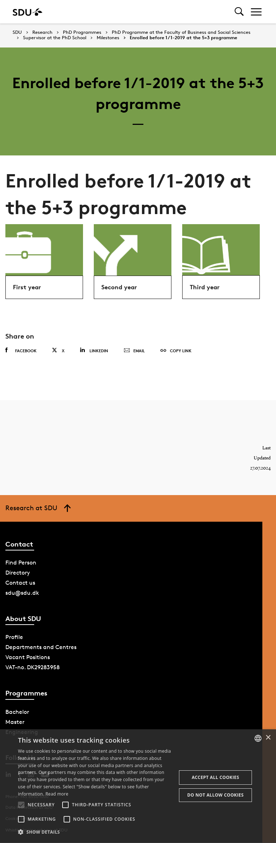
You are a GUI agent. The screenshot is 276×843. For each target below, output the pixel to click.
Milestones (108, 37)
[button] (21, 805)
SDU (17, 32)
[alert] (138, 786)
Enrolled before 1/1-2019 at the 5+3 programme (183, 37)
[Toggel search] (239, 11)
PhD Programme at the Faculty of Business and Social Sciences (181, 32)
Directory (17, 573)
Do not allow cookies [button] (215, 795)
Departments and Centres (41, 647)
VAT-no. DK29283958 (32, 667)
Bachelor (17, 711)
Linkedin (94, 350)
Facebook (21, 350)
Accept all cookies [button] (215, 777)
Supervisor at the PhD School (54, 37)
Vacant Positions (27, 657)
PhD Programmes (82, 32)
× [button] (268, 737)
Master (14, 722)
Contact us (20, 583)
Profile (14, 637)
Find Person (20, 562)
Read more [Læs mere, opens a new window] (56, 794)
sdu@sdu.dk (22, 593)
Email (134, 351)
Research (42, 32)
